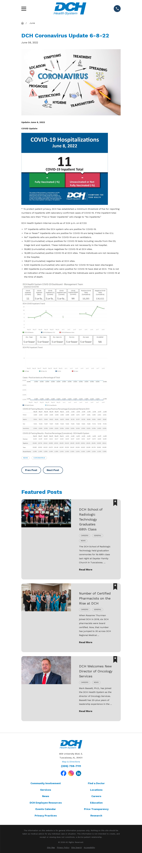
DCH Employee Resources (46, 802)
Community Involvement (46, 783)
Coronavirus (39, 458)
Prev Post (31, 470)
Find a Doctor (96, 783)
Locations (96, 789)
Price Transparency (96, 809)
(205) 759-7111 (71, 766)
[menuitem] (51, 847)
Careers (96, 796)
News (25, 458)
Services (45, 789)
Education (96, 802)
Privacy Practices (46, 815)
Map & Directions (71, 761)
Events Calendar (46, 809)
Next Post (53, 470)
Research (96, 815)
